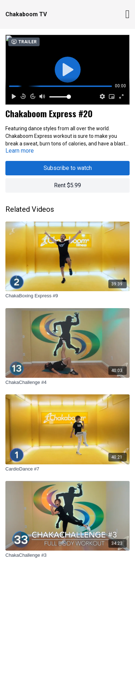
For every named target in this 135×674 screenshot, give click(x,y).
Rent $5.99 (67, 185)
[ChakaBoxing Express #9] (67, 295)
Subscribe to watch (68, 168)
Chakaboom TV (26, 14)
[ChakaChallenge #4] (67, 382)
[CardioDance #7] (67, 469)
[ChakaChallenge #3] (67, 555)
